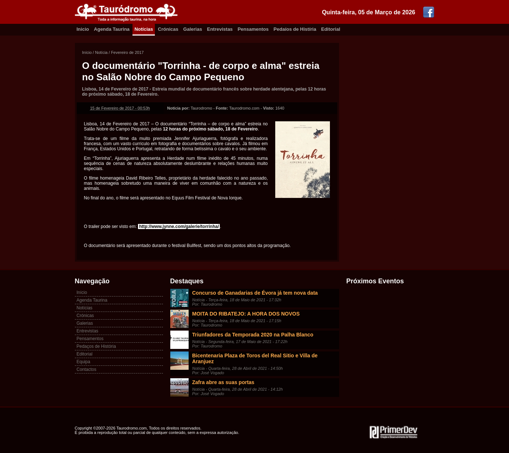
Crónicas (168, 29)
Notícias (143, 29)
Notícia (101, 52)
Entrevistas (220, 29)
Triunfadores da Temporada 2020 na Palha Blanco (252, 335)
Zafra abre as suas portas (223, 382)
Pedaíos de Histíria (294, 29)
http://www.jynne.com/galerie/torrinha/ (179, 226)
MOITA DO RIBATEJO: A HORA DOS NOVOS (246, 314)
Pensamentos (253, 29)
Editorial (330, 29)
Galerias (192, 29)
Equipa (83, 361)
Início (87, 52)
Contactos (87, 369)
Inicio (83, 29)
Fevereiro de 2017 (127, 52)
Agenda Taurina (112, 29)
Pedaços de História (96, 346)
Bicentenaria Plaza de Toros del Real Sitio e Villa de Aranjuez (255, 358)
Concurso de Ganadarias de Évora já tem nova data (255, 293)
